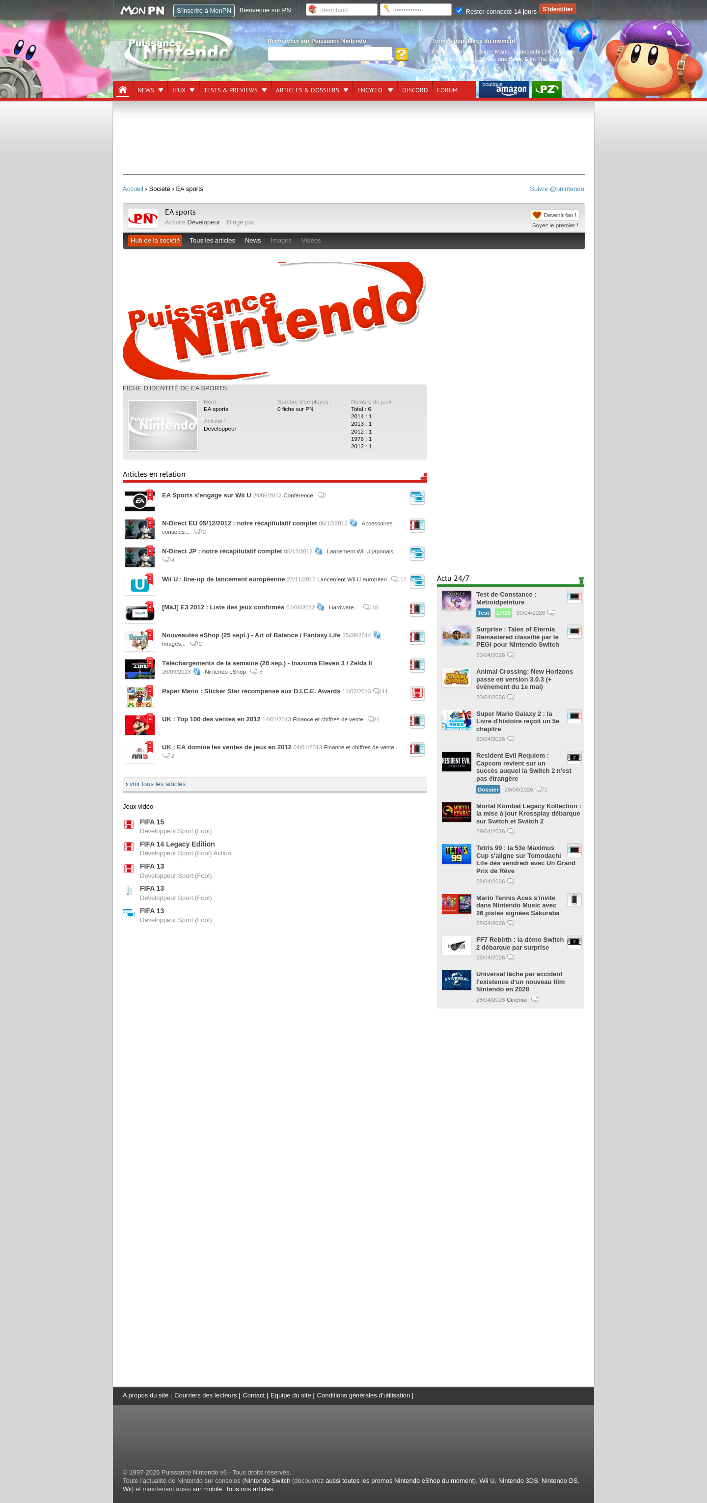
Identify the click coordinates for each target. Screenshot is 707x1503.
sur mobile (207, 1489)
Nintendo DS (560, 1480)
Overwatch (463, 66)
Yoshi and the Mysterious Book (482, 58)
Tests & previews (231, 90)
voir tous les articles (158, 784)
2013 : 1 (361, 423)
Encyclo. (370, 90)
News (145, 90)
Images (281, 240)
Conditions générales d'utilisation (363, 1395)
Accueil (133, 188)
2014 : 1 (361, 416)
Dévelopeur (204, 222)
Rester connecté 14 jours (496, 11)
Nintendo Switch (267, 1480)
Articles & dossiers (307, 90)
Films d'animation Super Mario (470, 51)
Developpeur (220, 428)
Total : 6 (361, 409)
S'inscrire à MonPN (204, 10)
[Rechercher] (330, 54)
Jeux (179, 90)
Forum (447, 90)
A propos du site (145, 1395)
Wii (127, 1489)
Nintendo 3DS (518, 1480)
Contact (254, 1395)
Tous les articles (212, 240)
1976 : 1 (361, 439)
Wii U (487, 1480)
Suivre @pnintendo (557, 188)
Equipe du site (291, 1395)
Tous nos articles (249, 1489)
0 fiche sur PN (295, 409)
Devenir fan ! (560, 215)
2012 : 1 (361, 431)
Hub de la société (155, 240)
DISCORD (415, 90)
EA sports (180, 212)
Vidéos (311, 240)
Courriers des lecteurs (205, 1395)
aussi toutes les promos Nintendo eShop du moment (400, 1480)
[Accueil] (122, 90)
